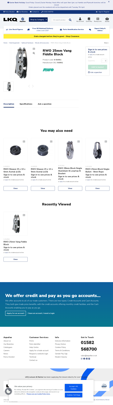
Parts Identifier (34, 344)
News (6, 354)
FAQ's (31, 341)
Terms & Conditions (62, 350)
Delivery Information (62, 341)
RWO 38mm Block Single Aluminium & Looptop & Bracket (70, 171)
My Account (80, 20)
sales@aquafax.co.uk (89, 355)
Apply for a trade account (39, 350)
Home (5, 43)
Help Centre (34, 347)
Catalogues (8, 347)
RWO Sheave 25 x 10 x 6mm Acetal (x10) (14, 170)
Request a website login (38, 354)
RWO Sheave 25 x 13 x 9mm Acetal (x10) (42, 170)
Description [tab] (9, 104)
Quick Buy (89, 20)
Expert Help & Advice (100, 30)
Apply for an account (15, 313)
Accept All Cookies (73, 387)
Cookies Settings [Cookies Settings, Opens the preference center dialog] (73, 395)
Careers (6, 350)
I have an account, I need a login (41, 313)
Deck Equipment (14, 43)
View (15, 188)
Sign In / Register (104, 12)
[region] (51, 390)
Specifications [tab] (26, 104)
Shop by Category (38, 20)
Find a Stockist (9, 12)
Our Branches (22, 12)
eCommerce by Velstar (102, 400)
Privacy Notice (60, 344)
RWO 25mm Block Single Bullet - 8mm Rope (97, 170)
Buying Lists (98, 20)
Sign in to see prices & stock (97, 50)
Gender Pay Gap (61, 354)
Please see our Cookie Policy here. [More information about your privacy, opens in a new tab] (38, 394)
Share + (106, 43)
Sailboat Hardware (27, 43)
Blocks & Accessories (42, 43)
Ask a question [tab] (44, 104)
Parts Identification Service (73, 29)
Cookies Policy (60, 347)
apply (91, 54)
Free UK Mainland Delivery (42, 30)
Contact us (33, 360)
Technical (32, 357)
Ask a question (95, 72)
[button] (8, 391)
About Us (7, 341)
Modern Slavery (61, 357)
